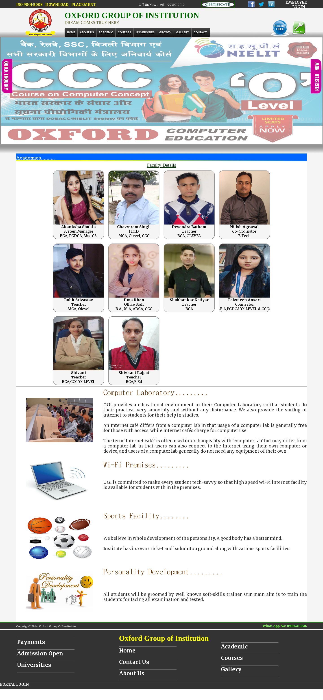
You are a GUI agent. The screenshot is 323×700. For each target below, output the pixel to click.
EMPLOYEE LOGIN (296, 4)
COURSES (124, 32)
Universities (34, 664)
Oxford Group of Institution (164, 638)
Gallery (182, 32)
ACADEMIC (106, 32)
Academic (234, 646)
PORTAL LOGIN (14, 684)
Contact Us (134, 662)
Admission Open (40, 653)
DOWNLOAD (57, 4)
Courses (232, 658)
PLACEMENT (83, 4)
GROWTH (165, 32)
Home (71, 32)
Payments (31, 642)
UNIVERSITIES (145, 32)
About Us (87, 32)
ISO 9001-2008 (29, 4)
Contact (200, 32)
